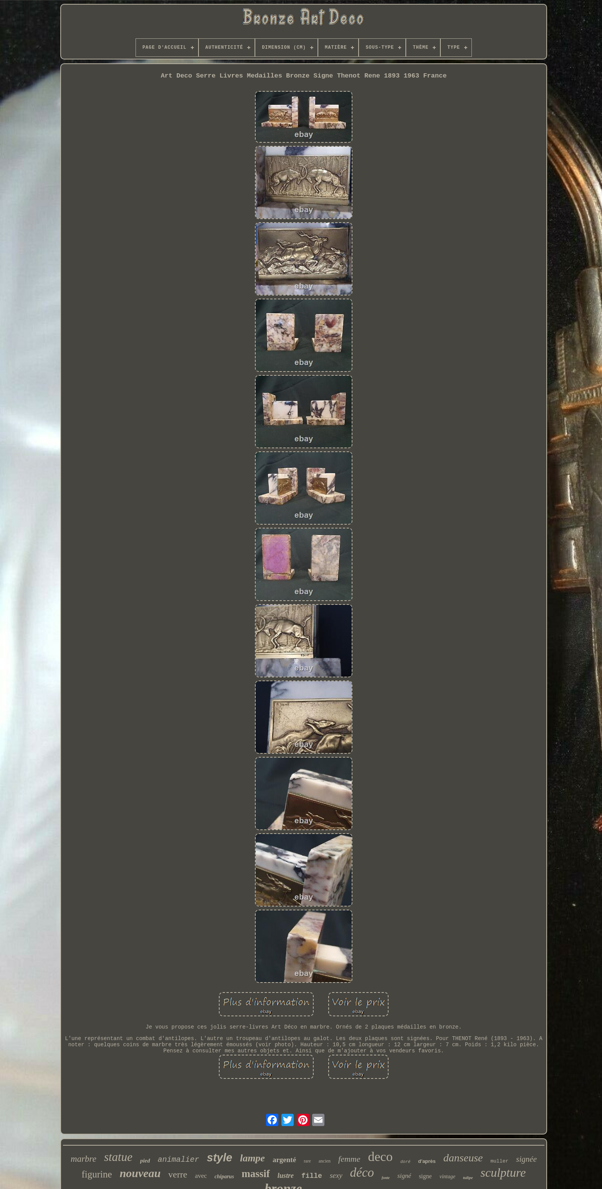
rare (307, 1161)
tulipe (468, 1177)
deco (380, 1156)
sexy (336, 1175)
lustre (286, 1175)
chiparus (224, 1176)
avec (201, 1175)
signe (425, 1176)
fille (311, 1176)
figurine (97, 1174)
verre (177, 1174)
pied (145, 1161)
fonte (386, 1178)
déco (362, 1172)
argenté (284, 1160)
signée (526, 1159)
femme (349, 1159)
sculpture (503, 1172)
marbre (83, 1159)
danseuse (463, 1158)
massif (255, 1173)
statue (118, 1157)
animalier (178, 1159)
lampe (252, 1158)
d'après (427, 1161)
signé (404, 1175)
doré (405, 1161)
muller (500, 1161)
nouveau (140, 1173)
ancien (325, 1161)
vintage (447, 1176)
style (219, 1157)
